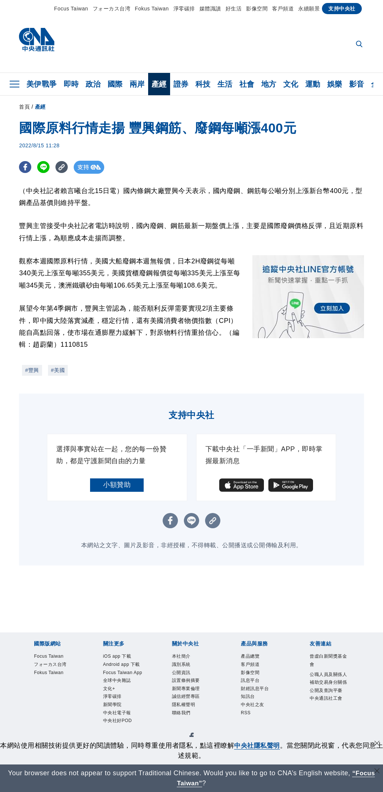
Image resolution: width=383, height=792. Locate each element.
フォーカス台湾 (112, 8)
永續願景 (309, 8)
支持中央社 (341, 9)
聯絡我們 (182, 715)
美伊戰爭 (41, 84)
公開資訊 (182, 673)
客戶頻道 (283, 8)
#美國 (58, 370)
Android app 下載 (120, 669)
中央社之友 (253, 707)
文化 (291, 84)
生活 (225, 84)
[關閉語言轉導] (376, 772)
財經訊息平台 (256, 690)
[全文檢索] (360, 45)
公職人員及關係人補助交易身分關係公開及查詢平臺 (327, 687)
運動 (312, 84)
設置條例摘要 (187, 681)
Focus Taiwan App (119, 686)
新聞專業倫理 (187, 690)
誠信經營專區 (187, 699)
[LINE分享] (44, 167)
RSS (246, 715)
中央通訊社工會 (327, 709)
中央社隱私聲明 (260, 745)
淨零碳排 (184, 8)
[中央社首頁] (36, 41)
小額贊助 (117, 484)
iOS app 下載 (118, 656)
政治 (93, 84)
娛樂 (334, 84)
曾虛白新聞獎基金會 (327, 661)
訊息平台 (251, 681)
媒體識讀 (210, 8)
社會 (247, 84)
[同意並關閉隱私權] (376, 744)
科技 (203, 84)
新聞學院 (113, 724)
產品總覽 (251, 656)
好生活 (234, 8)
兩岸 (137, 84)
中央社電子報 (118, 732)
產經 (159, 84)
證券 (181, 84)
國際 (115, 84)
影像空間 (257, 8)
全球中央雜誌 (118, 699)
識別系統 (182, 665)
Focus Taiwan (71, 8)
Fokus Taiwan (152, 8)
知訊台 (248, 699)
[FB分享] (25, 167)
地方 (269, 84)
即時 (71, 84)
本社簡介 (182, 656)
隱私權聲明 (184, 707)
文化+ (109, 707)
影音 (356, 84)
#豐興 (32, 370)
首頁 (24, 107)
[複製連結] (63, 167)
